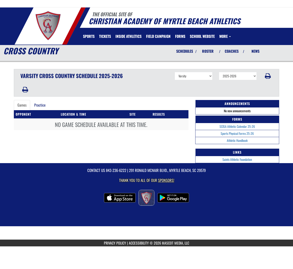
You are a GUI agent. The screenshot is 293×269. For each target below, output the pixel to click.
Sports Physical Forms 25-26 (237, 133)
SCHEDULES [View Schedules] (184, 51)
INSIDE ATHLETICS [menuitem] (128, 36)
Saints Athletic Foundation (237, 159)
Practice (40, 105)
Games (22, 105)
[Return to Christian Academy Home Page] (48, 25)
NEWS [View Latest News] (255, 51)
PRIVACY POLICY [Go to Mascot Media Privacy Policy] (115, 243)
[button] (268, 76)
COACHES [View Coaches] (232, 51)
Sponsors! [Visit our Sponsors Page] (166, 180)
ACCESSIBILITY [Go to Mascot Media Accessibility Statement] (139, 243)
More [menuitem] (225, 36)
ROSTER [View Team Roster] (208, 51)
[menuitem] (105, 36)
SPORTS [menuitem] (89, 36)
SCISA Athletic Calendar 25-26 (237, 126)
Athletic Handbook (237, 140)
